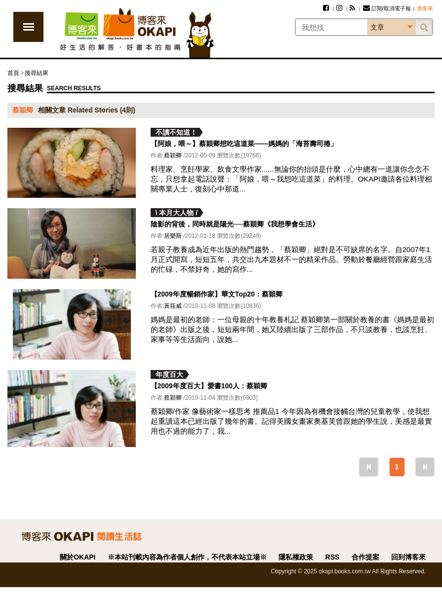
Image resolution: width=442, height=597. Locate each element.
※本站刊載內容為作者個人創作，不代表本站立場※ (187, 557)
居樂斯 (173, 235)
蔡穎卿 (173, 155)
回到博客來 (408, 557)
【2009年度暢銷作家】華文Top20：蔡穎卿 (216, 294)
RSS (332, 557)
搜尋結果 (36, 73)
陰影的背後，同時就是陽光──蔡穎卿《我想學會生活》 (235, 224)
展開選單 (28, 27)
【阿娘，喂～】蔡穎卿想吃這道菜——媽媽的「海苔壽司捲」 (244, 144)
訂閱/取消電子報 (387, 8)
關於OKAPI (77, 557)
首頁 (13, 73)
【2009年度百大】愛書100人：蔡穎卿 (209, 386)
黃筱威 (173, 305)
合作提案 (365, 557)
